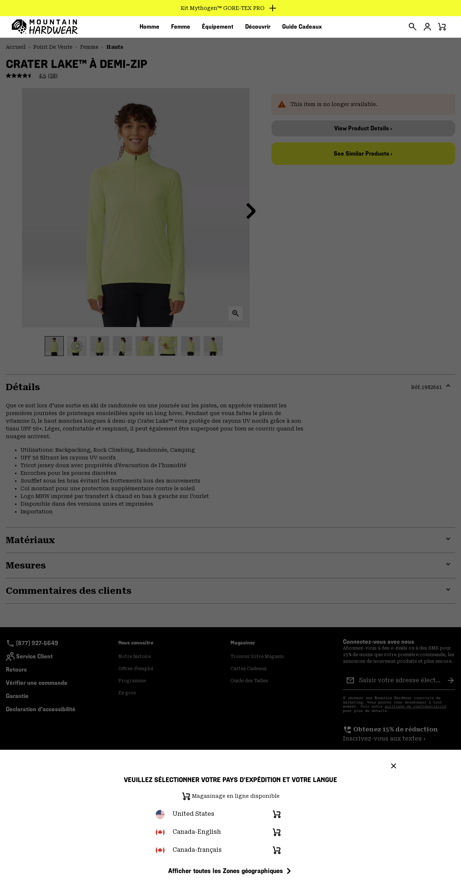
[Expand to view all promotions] (231, 8)
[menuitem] (149, 29)
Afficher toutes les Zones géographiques (230, 870)
